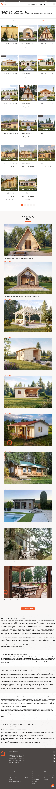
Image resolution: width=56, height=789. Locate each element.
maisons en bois (5, 726)
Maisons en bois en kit (10, 7)
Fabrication (34, 781)
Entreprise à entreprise (36, 785)
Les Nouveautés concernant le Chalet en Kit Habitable (16, 486)
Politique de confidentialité (14, 774)
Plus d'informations (7, 261)
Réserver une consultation (49, 777)
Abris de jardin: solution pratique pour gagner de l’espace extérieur (18, 258)
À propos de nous (35, 779)
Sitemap (46, 779)
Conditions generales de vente (15, 781)
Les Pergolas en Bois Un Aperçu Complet (13, 334)
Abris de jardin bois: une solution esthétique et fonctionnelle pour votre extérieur (21, 296)
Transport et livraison (48, 774)
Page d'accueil (3, 7)
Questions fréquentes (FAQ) (49, 775)
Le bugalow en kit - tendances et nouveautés (14, 561)
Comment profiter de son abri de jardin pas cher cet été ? (16, 599)
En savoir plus (9, 49)
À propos (34, 774)
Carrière (33, 783)
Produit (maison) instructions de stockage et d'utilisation (19, 777)
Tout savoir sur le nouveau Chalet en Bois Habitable (15, 448)
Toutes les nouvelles (28, 608)
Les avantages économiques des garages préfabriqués (16, 372)
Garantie (10, 779)
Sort (14, 20)
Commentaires (35, 777)
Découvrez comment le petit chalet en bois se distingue (16, 524)
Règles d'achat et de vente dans (15, 775)
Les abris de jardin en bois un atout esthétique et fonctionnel (17, 410)
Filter (42, 20)
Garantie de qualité (36, 775)
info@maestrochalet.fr (16, 762)
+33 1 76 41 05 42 (33, 4)
